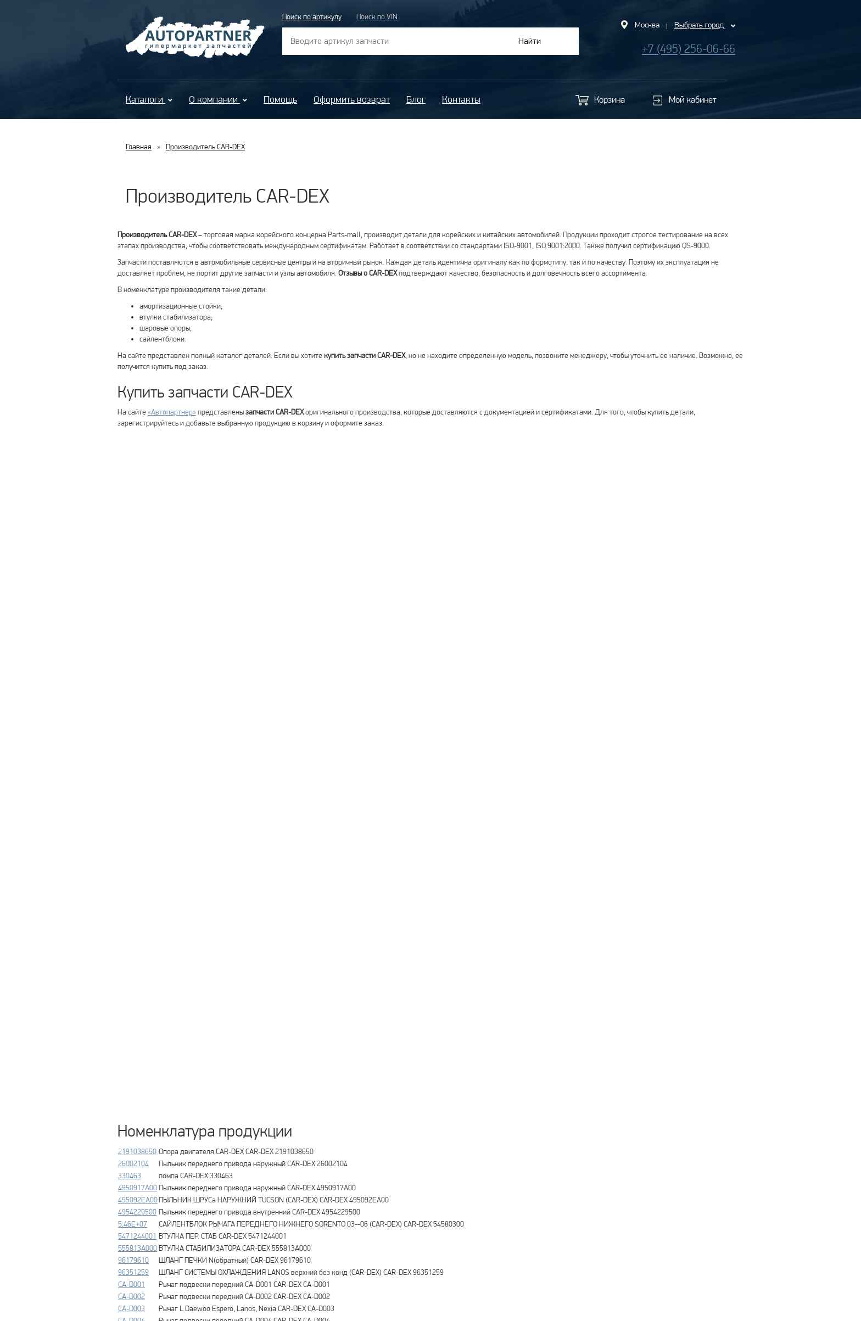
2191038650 (137, 1151)
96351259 (133, 1272)
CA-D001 (131, 1284)
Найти (529, 41)
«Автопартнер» (172, 411)
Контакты (461, 99)
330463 (129, 1175)
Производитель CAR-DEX (205, 146)
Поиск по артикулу (312, 16)
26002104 (133, 1163)
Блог (416, 99)
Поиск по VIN (377, 16)
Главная (139, 146)
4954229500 (137, 1211)
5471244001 (137, 1236)
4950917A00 (137, 1187)
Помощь (280, 99)
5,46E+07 (132, 1223)
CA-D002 (131, 1296)
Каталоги (149, 99)
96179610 (133, 1260)
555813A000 (137, 1248)
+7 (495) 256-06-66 (688, 48)
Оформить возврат (352, 99)
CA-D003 (131, 1308)
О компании (218, 99)
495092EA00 (138, 1199)
